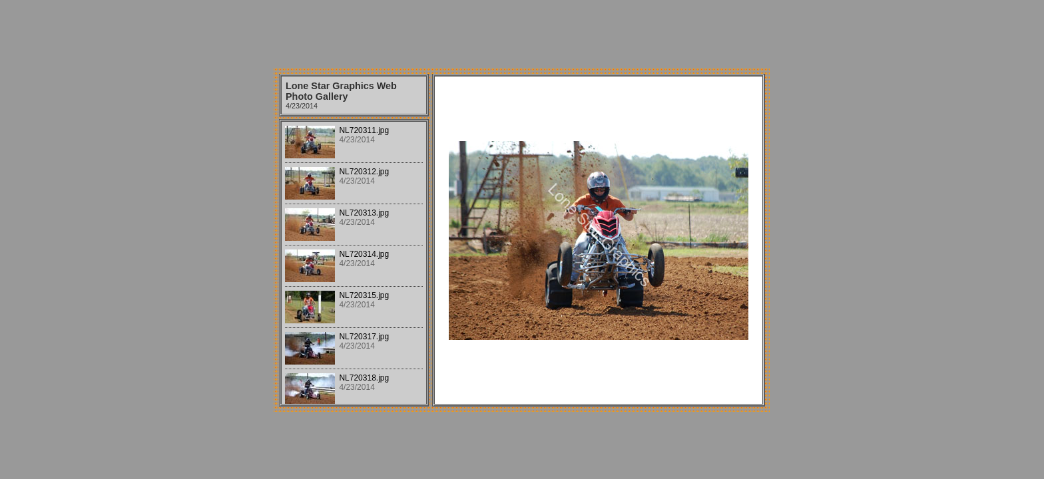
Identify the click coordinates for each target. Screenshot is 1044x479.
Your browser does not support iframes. (354, 263)
